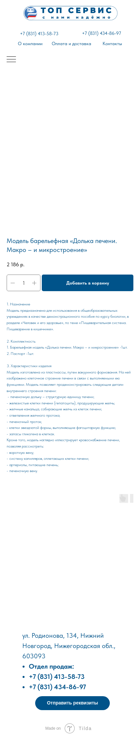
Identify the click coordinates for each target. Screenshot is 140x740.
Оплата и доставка (71, 43)
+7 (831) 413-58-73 (39, 33)
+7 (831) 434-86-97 (101, 33)
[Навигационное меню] (11, 59)
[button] (72, 703)
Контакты (112, 43)
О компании (30, 43)
